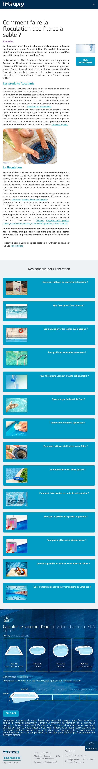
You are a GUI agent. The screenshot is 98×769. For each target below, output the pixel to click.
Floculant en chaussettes (39, 107)
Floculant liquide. (59, 125)
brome (40, 730)
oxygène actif (67, 730)
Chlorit (6, 224)
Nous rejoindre (12, 758)
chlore (51, 730)
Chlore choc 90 (60, 224)
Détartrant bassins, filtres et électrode (29, 200)
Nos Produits (17, 246)
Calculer (11, 713)
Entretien (8, 41)
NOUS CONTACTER (76, 756)
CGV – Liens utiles (42, 753)
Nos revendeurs (85, 61)
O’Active (40, 221)
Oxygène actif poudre (57, 221)
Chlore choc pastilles (20, 224)
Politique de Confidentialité (45, 762)
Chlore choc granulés (41, 224)
